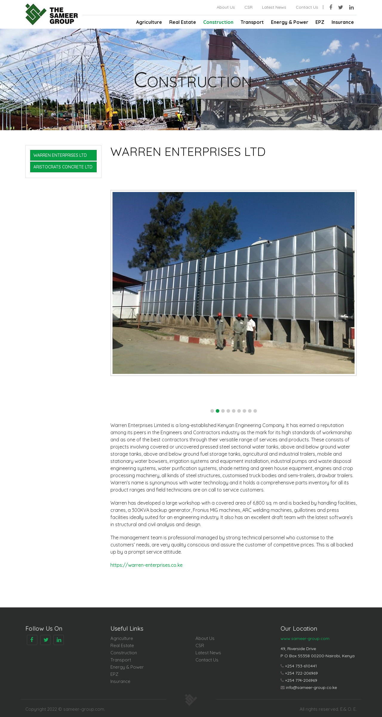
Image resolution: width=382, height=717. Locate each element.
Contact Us (307, 7)
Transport (252, 22)
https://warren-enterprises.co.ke (146, 565)
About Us (226, 7)
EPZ (319, 22)
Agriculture (149, 22)
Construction (218, 22)
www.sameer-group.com (305, 638)
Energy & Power (289, 22)
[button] (212, 411)
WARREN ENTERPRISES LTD (60, 155)
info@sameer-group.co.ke (311, 687)
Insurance (343, 22)
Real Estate (182, 22)
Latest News (274, 7)
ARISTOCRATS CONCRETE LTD (63, 167)
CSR (248, 7)
